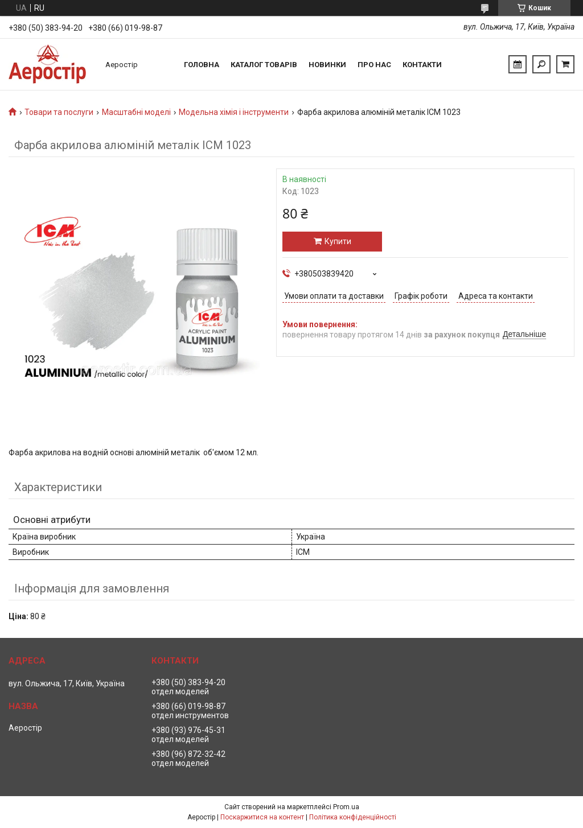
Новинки (327, 64)
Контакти (422, 64)
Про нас (374, 64)
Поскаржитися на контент (262, 817)
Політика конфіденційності (352, 817)
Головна (201, 64)
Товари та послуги (58, 112)
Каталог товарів (264, 64)
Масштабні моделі (136, 112)
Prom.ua (346, 807)
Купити (338, 241)
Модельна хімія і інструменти (234, 112)
